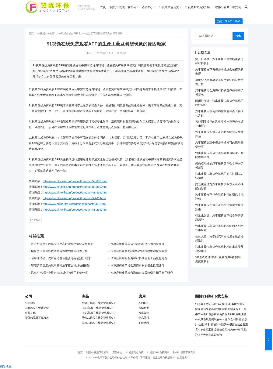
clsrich (89, 53)
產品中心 (147, 7)
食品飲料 (143, 317)
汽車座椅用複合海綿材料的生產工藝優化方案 (138, 258)
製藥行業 (143, 307)
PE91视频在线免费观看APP (98, 307)
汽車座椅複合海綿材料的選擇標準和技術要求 (138, 251)
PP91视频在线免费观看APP (98, 312)
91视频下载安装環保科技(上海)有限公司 (116, 357)
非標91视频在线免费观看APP (99, 322)
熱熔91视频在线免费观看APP (99, 317)
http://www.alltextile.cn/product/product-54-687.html (75, 181)
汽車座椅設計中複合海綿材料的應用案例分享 (59, 272)
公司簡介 (30, 303)
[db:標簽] (35, 220)
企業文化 (30, 312)
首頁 (103, 7)
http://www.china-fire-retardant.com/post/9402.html (74, 203)
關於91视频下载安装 (123, 7)
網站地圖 (5, 366)
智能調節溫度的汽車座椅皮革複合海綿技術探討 (61, 265)
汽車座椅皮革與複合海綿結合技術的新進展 (137, 243)
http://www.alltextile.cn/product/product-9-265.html (74, 198)
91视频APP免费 (46, 33)
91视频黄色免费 (169, 7)
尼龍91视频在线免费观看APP (99, 303)
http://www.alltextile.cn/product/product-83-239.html (75, 209)
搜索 (238, 36)
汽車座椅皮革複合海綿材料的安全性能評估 (137, 265)
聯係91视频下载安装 (228, 7)
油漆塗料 (143, 322)
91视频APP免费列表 (198, 7)
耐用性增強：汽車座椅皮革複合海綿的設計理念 (61, 258)
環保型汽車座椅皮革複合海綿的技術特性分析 (59, 251)
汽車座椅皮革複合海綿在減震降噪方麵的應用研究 (141, 272)
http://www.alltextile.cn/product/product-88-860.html (75, 186)
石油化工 (143, 303)
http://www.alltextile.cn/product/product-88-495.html (75, 192)
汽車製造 (143, 312)
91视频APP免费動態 (37, 307)
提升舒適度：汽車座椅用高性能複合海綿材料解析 (62, 243)
